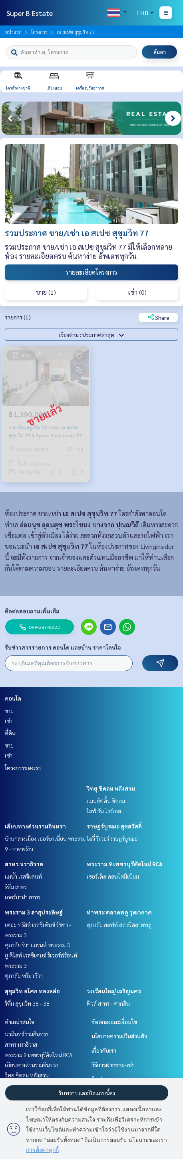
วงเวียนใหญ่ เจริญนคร (114, 991)
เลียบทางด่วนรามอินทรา (35, 826)
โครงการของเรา (23, 767)
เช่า (8, 720)
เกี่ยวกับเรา (104, 1050)
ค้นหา (159, 52)
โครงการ (39, 32)
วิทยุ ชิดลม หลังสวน (111, 788)
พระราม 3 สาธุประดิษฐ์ (34, 912)
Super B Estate (29, 13)
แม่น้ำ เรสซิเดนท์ (23, 876)
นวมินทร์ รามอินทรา (26, 1034)
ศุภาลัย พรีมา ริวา (24, 975)
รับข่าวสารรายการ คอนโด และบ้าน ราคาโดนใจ (63, 647)
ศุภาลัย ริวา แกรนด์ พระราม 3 (37, 944)
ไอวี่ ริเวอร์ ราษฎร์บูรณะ (112, 838)
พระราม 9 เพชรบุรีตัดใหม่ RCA (125, 863)
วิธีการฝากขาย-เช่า (113, 1064)
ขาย (9, 710)
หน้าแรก (13, 32)
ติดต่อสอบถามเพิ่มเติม (32, 611)
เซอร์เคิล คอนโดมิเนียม (113, 876)
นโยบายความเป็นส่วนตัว (119, 1036)
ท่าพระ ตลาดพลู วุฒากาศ (119, 912)
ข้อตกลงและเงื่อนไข (114, 1021)
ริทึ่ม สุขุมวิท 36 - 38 (27, 1003)
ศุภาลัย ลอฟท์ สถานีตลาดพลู (119, 924)
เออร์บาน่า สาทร (22, 897)
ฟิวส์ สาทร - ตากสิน (108, 1003)
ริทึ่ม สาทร (16, 886)
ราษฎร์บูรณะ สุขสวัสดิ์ (114, 826)
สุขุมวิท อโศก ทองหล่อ (32, 991)
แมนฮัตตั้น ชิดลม (106, 800)
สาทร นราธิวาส (24, 863)
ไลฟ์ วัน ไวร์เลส (104, 810)
